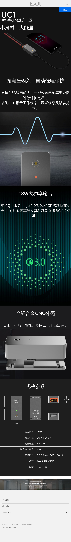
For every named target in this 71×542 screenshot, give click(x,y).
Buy (65, 10)
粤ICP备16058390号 (9, 527)
